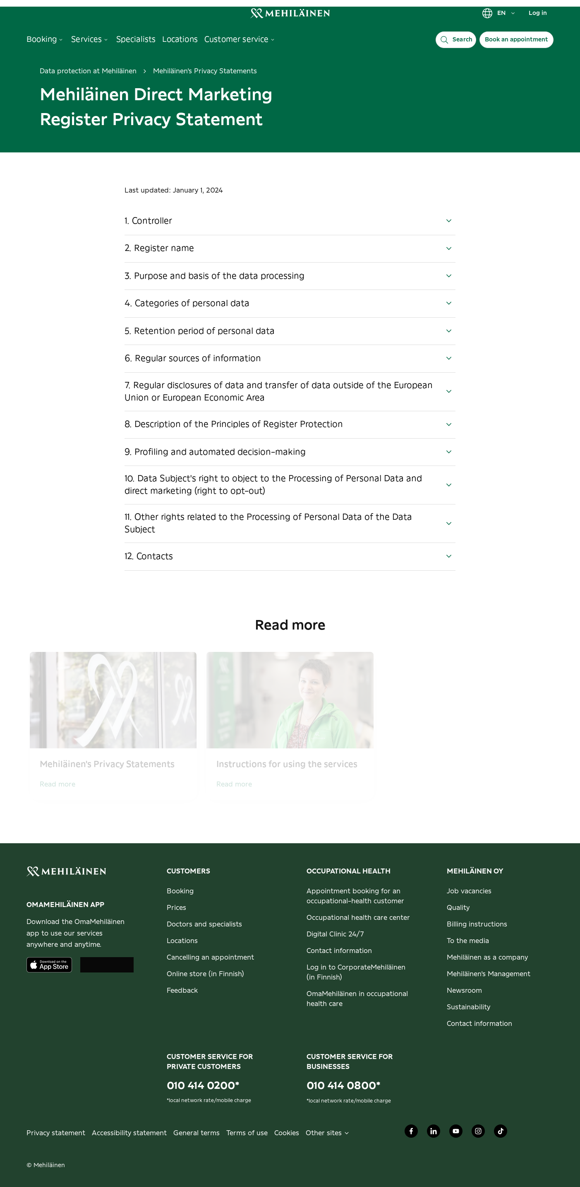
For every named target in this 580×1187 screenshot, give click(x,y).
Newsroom (464, 990)
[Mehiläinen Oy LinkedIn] (433, 1133)
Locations (182, 941)
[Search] (456, 39)
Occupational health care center (358, 917)
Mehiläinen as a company (487, 957)
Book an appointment (516, 40)
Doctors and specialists (204, 924)
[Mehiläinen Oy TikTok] (500, 1133)
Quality (458, 908)
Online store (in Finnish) (205, 974)
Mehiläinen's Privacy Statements (205, 71)
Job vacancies (469, 891)
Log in (538, 13)
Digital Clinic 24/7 (335, 934)
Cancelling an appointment (210, 957)
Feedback (182, 990)
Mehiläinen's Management (488, 974)
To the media (468, 941)
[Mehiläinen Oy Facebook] (411, 1133)
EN (499, 13)
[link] (290, 13)
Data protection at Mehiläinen (88, 71)
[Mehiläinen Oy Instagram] (478, 1133)
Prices (176, 908)
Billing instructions (477, 924)
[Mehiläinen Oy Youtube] (456, 1133)
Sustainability (468, 1007)
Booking (180, 891)
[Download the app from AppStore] (49, 964)
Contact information (339, 951)
